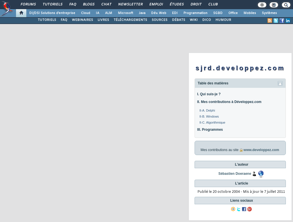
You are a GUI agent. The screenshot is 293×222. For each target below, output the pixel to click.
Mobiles (249, 13)
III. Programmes (210, 130)
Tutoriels (52, 4)
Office (233, 13)
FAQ (72, 4)
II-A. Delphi (207, 110)
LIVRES (103, 20)
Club (212, 4)
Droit (196, 4)
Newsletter (130, 4)
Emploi (156, 4)
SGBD (218, 13)
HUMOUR (223, 20)
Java (142, 13)
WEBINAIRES (82, 20)
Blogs (88, 4)
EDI (175, 13)
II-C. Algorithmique (212, 122)
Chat (106, 4)
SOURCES (159, 20)
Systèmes (269, 13)
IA (97, 13)
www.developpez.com (261, 150)
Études (176, 4)
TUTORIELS (47, 20)
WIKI (194, 20)
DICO (206, 20)
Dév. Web (158, 13)
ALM (108, 13)
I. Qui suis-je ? (209, 94)
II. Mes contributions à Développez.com (229, 102)
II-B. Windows (209, 116)
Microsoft (125, 13)
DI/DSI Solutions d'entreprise (52, 13)
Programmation (195, 13)
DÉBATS (178, 20)
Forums (28, 4)
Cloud (85, 13)
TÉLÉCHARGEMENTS (130, 20)
